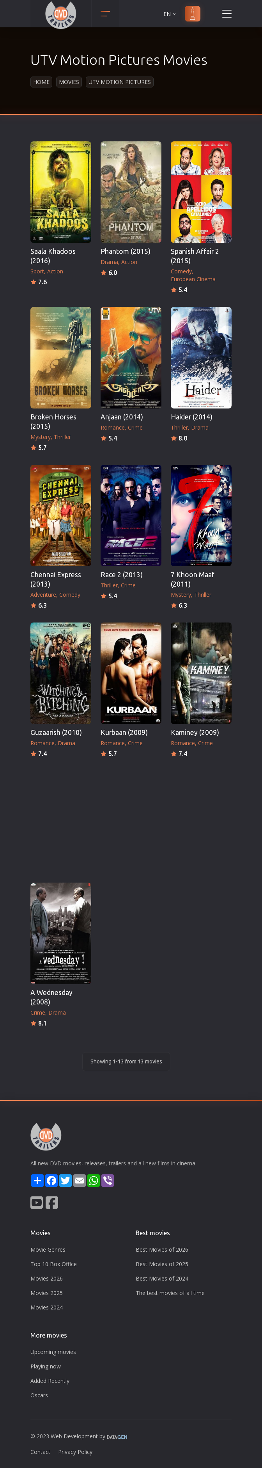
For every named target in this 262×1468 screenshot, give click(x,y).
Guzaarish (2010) (56, 732)
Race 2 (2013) (122, 574)
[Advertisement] (131, 817)
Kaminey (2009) (195, 732)
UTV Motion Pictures (120, 82)
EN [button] (170, 14)
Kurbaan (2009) (124, 732)
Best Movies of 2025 (162, 1264)
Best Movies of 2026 (162, 1249)
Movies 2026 (46, 1278)
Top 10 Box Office (53, 1264)
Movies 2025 (46, 1293)
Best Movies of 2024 (162, 1278)
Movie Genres (48, 1249)
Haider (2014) (191, 417)
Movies (69, 82)
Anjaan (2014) (122, 417)
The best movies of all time (170, 1293)
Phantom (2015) (125, 251)
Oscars (39, 1395)
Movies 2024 (46, 1307)
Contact (40, 1452)
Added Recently (49, 1380)
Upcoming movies (53, 1352)
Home (41, 82)
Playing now (45, 1366)
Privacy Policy (75, 1452)
